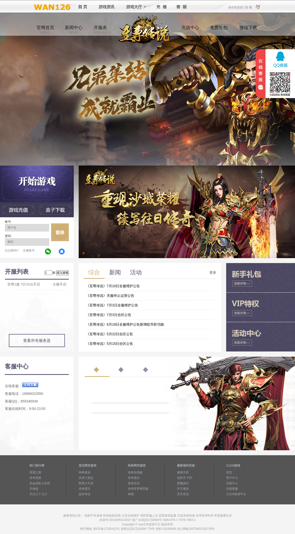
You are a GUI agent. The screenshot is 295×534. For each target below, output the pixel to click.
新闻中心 (74, 29)
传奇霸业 (134, 478)
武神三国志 (86, 478)
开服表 (100, 29)
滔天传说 (183, 494)
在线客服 (232, 488)
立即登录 (60, 232)
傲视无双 (183, 472)
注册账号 (29, 250)
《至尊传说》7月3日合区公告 (108, 315)
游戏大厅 (134, 7)
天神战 (34, 488)
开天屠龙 (183, 488)
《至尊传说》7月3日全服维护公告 (112, 305)
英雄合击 (134, 483)
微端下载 (248, 29)
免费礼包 (219, 29)
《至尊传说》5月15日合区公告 (109, 344)
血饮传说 (84, 494)
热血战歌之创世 (40, 483)
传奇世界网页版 (138, 488)
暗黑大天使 (86, 483)
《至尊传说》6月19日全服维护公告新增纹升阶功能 (125, 324)
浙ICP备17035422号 (106, 529)
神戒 (131, 494)
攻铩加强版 (135, 472)
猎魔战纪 (183, 483)
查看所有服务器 (37, 340)
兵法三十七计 (38, 494)
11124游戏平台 (236, 494)
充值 (161, 7)
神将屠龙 (84, 472)
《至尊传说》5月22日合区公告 (109, 334)
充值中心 (190, 29)
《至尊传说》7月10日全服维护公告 (113, 286)
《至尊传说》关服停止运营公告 (110, 296)
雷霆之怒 (35, 472)
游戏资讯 (106, 7)
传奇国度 (35, 478)
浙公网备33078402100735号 (196, 529)
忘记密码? (11, 250)
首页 (82, 7)
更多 (212, 272)
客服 (182, 7)
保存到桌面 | (236, 7)
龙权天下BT (184, 478)
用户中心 (232, 478)
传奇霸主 (84, 488)
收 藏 (248, 7)
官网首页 (45, 29)
